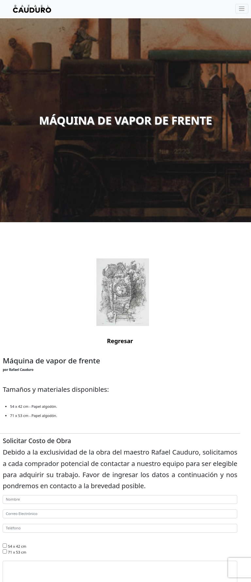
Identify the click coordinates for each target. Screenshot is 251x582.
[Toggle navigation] (241, 8)
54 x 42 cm (17, 546)
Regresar (120, 341)
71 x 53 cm (17, 552)
